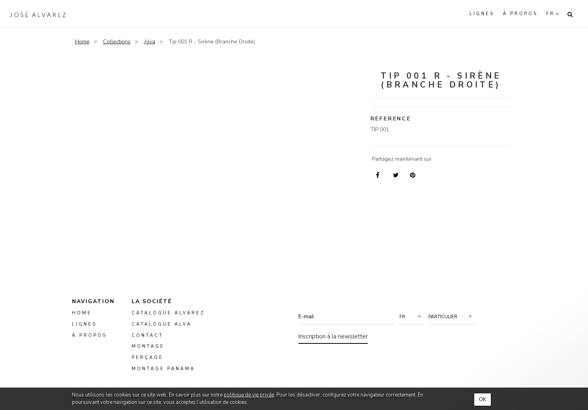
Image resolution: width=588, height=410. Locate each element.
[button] (411, 316)
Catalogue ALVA (162, 324)
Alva (149, 41)
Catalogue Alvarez (168, 313)
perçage (147, 358)
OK (482, 399)
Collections (116, 41)
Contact (147, 335)
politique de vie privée (249, 394)
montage (148, 347)
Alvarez (37, 14)
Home (82, 41)
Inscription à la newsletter (333, 336)
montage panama (163, 369)
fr (550, 14)
